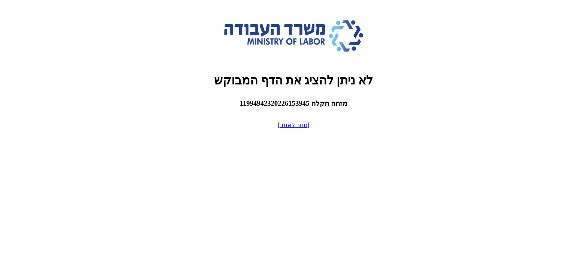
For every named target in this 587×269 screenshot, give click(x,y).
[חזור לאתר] (293, 125)
